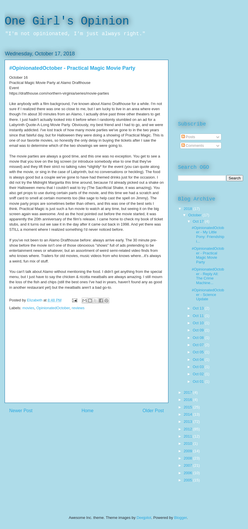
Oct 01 (199, 381)
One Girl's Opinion (67, 21)
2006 (188, 473)
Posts (188, 137)
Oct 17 (199, 221)
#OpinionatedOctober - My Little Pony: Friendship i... (208, 234)
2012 (188, 429)
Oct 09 (199, 330)
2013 (188, 421)
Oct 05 (199, 352)
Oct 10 (199, 323)
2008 (188, 458)
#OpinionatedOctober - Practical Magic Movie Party (208, 255)
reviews (78, 308)
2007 (188, 465)
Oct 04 (199, 359)
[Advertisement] (86, 362)
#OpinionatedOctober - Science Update (208, 294)
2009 (188, 451)
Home (88, 410)
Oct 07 (199, 345)
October (195, 215)
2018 (188, 209)
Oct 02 (199, 374)
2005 (188, 480)
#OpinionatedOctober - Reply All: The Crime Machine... (208, 276)
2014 (188, 414)
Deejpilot (144, 517)
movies (28, 308)
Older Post (153, 410)
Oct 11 (199, 316)
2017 (188, 392)
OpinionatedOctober (53, 308)
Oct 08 (199, 337)
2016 (188, 399)
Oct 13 (199, 308)
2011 (188, 436)
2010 (188, 443)
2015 (188, 407)
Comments (192, 145)
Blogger (180, 517)
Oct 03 (199, 367)
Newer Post (21, 410)
